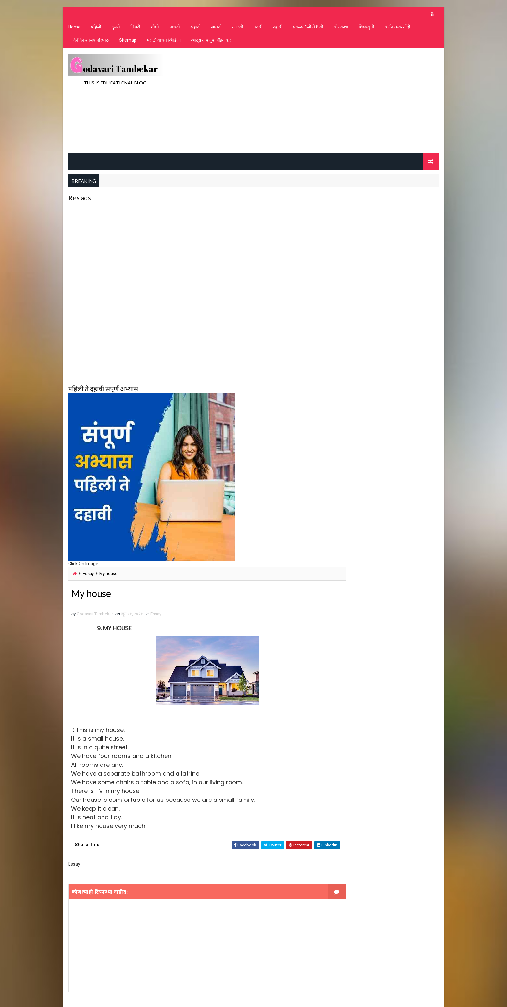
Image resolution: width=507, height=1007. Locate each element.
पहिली (95, 29)
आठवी (237, 29)
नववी (257, 29)
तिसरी (135, 29)
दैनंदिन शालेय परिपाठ (90, 42)
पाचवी (174, 29)
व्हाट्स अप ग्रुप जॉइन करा (211, 42)
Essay (87, 574)
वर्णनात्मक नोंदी (397, 29)
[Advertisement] (321, 101)
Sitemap (127, 42)
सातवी (215, 29)
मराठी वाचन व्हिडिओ (163, 42)
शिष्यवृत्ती (366, 29)
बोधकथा (340, 29)
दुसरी (115, 29)
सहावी (195, 29)
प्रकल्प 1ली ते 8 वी (307, 29)
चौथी (154, 29)
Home (74, 29)
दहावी (277, 29)
